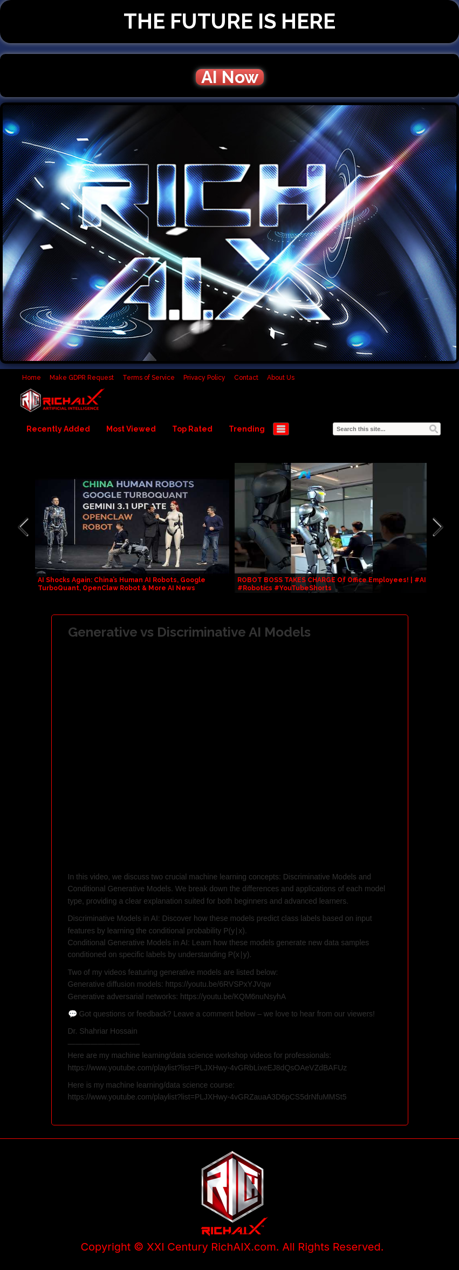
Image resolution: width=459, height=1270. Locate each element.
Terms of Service (148, 377)
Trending (247, 429)
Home (31, 377)
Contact (246, 377)
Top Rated (192, 429)
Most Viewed (131, 429)
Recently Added (58, 429)
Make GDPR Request (82, 377)
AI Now (229, 77)
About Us (280, 377)
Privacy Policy (204, 377)
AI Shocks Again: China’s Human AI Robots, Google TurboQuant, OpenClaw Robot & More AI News (121, 584)
